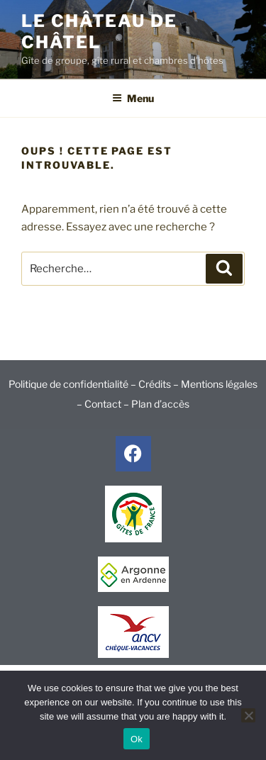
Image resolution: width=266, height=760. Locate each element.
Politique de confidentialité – (73, 384)
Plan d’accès (160, 404)
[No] (248, 715)
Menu (133, 98)
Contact (102, 404)
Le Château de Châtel (99, 31)
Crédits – (159, 384)
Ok (137, 739)
